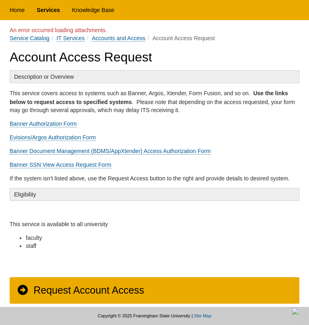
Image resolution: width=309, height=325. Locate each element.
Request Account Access (80, 290)
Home (17, 10)
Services (48, 10)
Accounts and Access (118, 38)
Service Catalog (29, 38)
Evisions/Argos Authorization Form (53, 137)
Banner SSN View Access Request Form (60, 164)
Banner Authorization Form (43, 124)
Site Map (202, 315)
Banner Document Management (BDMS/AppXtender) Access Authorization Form (110, 151)
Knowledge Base (93, 10)
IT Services (71, 38)
